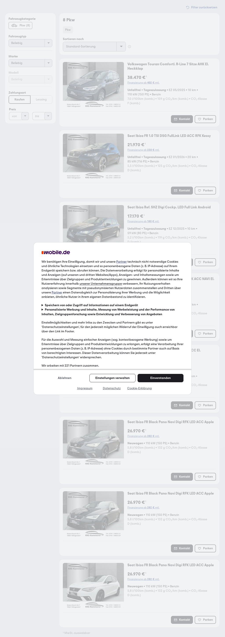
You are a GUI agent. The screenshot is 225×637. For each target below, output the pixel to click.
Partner (121, 262)
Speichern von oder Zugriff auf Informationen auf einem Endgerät (91, 305)
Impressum (85, 388)
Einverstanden (160, 378)
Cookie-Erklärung (139, 388)
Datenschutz (112, 388)
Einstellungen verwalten (112, 378)
